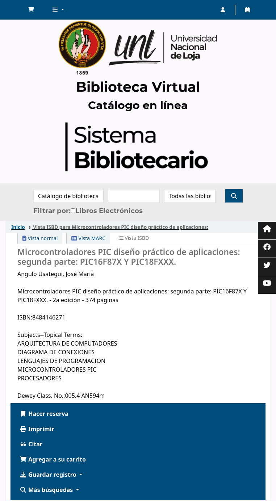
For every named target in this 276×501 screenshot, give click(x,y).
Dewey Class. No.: (41, 396)
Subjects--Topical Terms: (49, 335)
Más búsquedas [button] (47, 490)
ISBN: (24, 317)
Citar (31, 444)
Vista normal (40, 238)
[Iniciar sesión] (223, 10)
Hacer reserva (44, 414)
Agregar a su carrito (53, 459)
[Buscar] (234, 196)
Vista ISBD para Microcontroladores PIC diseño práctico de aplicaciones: (120, 227)
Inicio (18, 227)
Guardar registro (49, 475)
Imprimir (37, 429)
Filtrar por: (52, 210)
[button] (31, 10)
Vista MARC (88, 238)
